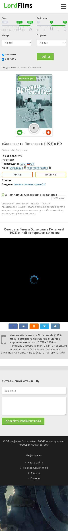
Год (4, 18)
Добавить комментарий (23, 421)
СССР (23, 163)
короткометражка (37, 167)
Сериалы (11, 58)
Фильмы (10, 54)
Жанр (5, 35)
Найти (45, 56)
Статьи (35, 473)
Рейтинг (42, 18)
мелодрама (16, 167)
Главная (35, 478)
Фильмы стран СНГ (35, 184)
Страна (42, 35)
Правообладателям (35, 467)
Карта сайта (35, 462)
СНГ (32, 163)
